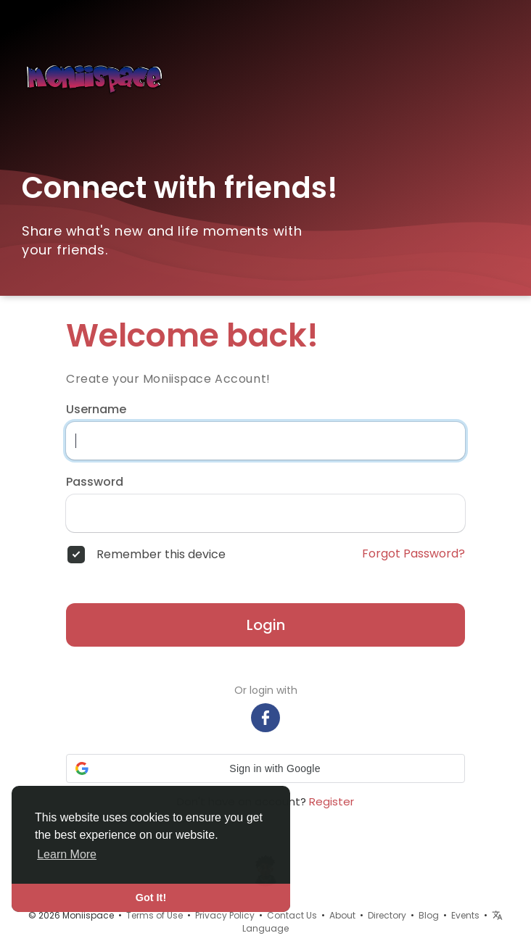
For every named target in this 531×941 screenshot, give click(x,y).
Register (331, 801)
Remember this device (161, 555)
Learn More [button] (66, 854)
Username (96, 410)
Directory (387, 915)
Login (266, 625)
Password (94, 482)
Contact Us (292, 915)
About (342, 915)
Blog (429, 915)
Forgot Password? (413, 554)
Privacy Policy (225, 915)
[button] (265, 768)
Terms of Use (154, 915)
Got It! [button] (151, 897)
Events (465, 915)
